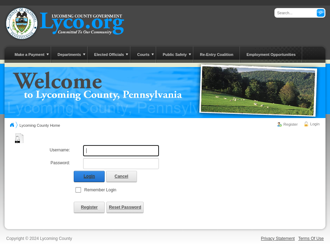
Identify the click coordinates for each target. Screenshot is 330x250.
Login (315, 124)
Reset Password (125, 207)
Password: (60, 162)
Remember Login (100, 190)
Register (290, 124)
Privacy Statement (278, 238)
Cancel (121, 176)
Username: (60, 150)
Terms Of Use (311, 238)
